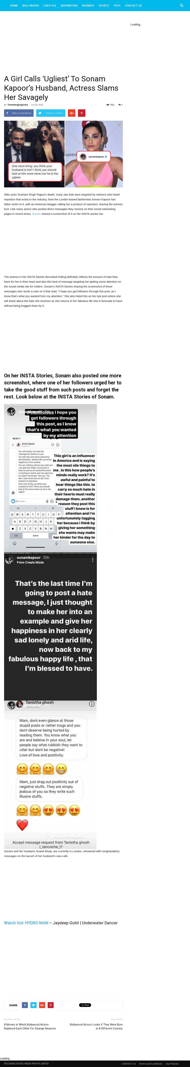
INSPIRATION (69, 5)
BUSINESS (88, 5)
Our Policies (172, 1063)
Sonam (36, 213)
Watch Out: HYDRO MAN (26, 923)
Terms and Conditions (150, 1063)
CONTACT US (133, 5)
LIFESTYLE (49, 5)
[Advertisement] (63, 47)
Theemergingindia (17, 104)
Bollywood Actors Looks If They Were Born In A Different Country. (96, 1026)
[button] (181, 5)
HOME (14, 5)
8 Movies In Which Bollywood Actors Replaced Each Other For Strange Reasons (30, 1026)
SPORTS (104, 5)
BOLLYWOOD (30, 5)
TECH (116, 5)
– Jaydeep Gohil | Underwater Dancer (83, 923)
